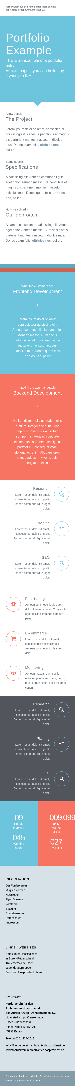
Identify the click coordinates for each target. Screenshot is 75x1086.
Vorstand (11, 904)
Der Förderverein (16, 885)
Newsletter (12, 894)
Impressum (12, 922)
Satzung (11, 908)
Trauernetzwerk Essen (20, 963)
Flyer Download (15, 899)
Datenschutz (13, 917)
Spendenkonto (15, 913)
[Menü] (63, 8)
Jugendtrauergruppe (18, 967)
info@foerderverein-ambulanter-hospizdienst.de (35, 1045)
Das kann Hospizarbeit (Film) (24, 972)
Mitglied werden (15, 890)
